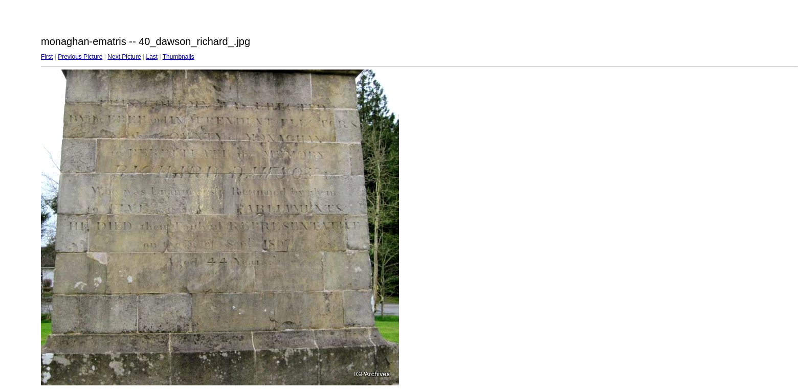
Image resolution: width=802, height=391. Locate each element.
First (47, 56)
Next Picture (124, 56)
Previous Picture (80, 56)
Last (152, 56)
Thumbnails (178, 56)
